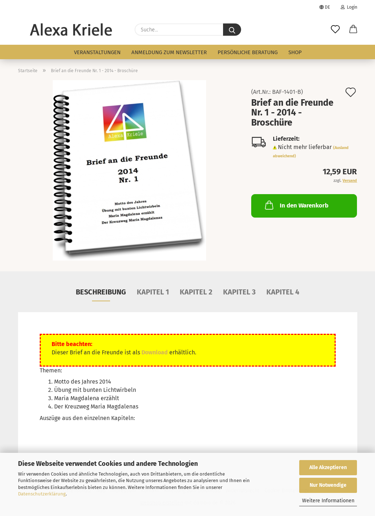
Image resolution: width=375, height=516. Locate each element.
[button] (353, 29)
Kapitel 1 (153, 292)
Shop (295, 52)
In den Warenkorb (295, 205)
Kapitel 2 (196, 292)
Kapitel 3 (239, 292)
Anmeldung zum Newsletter (169, 52)
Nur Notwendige (328, 485)
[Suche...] (232, 29)
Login (349, 7)
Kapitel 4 (282, 292)
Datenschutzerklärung (42, 494)
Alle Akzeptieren (328, 467)
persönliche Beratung (248, 52)
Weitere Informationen (328, 501)
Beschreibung (101, 292)
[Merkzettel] (335, 29)
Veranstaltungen (97, 52)
